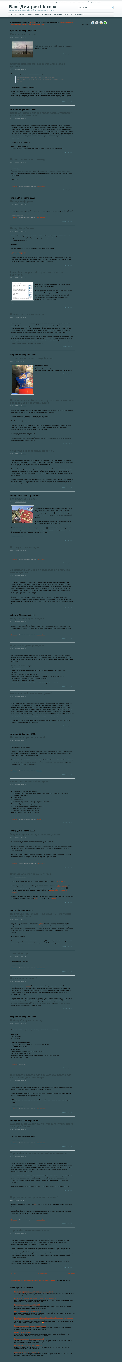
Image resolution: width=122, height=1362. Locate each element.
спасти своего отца (59, 881)
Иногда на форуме (21, 201)
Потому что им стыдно (24, 547)
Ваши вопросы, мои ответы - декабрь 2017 (27, 1352)
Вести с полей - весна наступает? (31, 693)
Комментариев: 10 (20, 69)
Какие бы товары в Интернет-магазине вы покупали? (37, 273)
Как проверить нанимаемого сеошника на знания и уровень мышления (35, 1298)
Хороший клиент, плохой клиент (30, 1230)
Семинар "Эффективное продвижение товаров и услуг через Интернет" (41, 114)
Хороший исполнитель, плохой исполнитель (38, 1153)
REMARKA (33, 22)
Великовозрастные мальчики (22, 1332)
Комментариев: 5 (20, 317)
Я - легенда (58, 14)
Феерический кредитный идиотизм (32, 450)
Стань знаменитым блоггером (29, 781)
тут (35, 1204)
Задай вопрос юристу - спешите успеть (35, 834)
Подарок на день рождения (27, 645)
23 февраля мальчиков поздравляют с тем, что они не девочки (40, 571)
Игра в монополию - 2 (23, 978)
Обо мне (41, 2)
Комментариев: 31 (20, 405)
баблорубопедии (62, 886)
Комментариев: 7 (20, 231)
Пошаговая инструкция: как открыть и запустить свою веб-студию (41, 915)
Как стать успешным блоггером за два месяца (28, 1345)
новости (28, 986)
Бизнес (22, 14)
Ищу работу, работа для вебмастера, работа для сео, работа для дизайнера (40, 1076)
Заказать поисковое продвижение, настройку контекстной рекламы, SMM (41, 23)
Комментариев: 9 (20, 277)
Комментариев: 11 (20, 837)
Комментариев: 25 (20, 919)
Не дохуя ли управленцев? (27, 618)
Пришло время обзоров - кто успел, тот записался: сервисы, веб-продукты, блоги (42, 401)
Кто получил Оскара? (23, 499)
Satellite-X (37, 898)
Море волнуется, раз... (24, 34)
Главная (13, 14)
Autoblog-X (53, 898)
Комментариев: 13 (20, 648)
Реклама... (39, 770)
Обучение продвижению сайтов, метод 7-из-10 (85, 2)
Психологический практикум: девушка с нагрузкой (29, 1339)
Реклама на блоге (29, 2)
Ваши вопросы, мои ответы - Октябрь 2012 (27, 1305)
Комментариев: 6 (20, 37)
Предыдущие (71, 1273)
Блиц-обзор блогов (22, 228)
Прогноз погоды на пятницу (27, 159)
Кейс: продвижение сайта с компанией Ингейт (28, 1311)
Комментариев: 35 (20, 740)
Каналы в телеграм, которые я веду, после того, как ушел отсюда (33, 1292)
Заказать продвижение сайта (57, 2)
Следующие (13, 1273)
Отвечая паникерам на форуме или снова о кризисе (37, 65)
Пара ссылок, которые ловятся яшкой (34, 1197)
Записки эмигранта (18, 253)
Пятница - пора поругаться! (27, 737)
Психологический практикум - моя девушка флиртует (30, 1326)
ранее (41, 924)
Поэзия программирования (27, 314)
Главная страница (14, 2)
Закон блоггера (19, 953)
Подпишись (14, 186)
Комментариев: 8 (20, 162)
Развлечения (79, 14)
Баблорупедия (33, 14)
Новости (68, 14)
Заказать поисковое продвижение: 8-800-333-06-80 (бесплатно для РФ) (32, 1280)
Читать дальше (67, 54)
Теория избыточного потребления (31, 358)
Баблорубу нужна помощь (26, 1020)
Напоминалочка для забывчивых (31, 874)
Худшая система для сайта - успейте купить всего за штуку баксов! (41, 1125)
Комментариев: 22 (20, 1080)
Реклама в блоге (40, 186)
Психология (46, 14)
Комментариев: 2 (20, 502)
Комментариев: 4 (20, 118)
